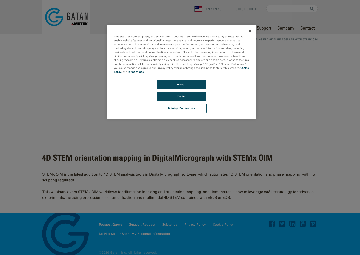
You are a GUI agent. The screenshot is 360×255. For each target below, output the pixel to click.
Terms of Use (136, 71)
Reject (181, 96)
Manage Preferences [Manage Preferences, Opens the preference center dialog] (181, 108)
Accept (181, 84)
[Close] (250, 31)
